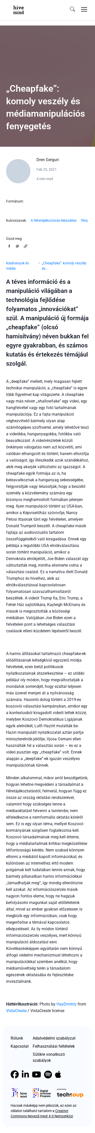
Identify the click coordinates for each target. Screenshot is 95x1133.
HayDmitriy (66, 1004)
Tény (84, 220)
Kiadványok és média (17, 265)
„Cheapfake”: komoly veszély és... (64, 265)
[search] (72, 9)
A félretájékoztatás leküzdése (54, 220)
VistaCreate (17, 1010)
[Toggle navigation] (84, 9)
